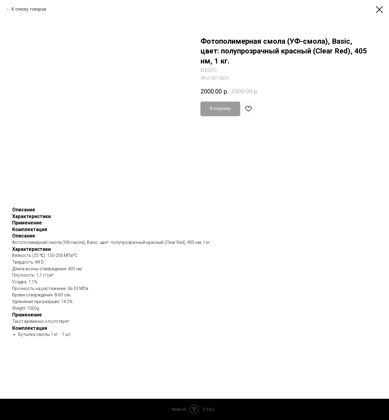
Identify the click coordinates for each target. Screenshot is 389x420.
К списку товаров (29, 9)
